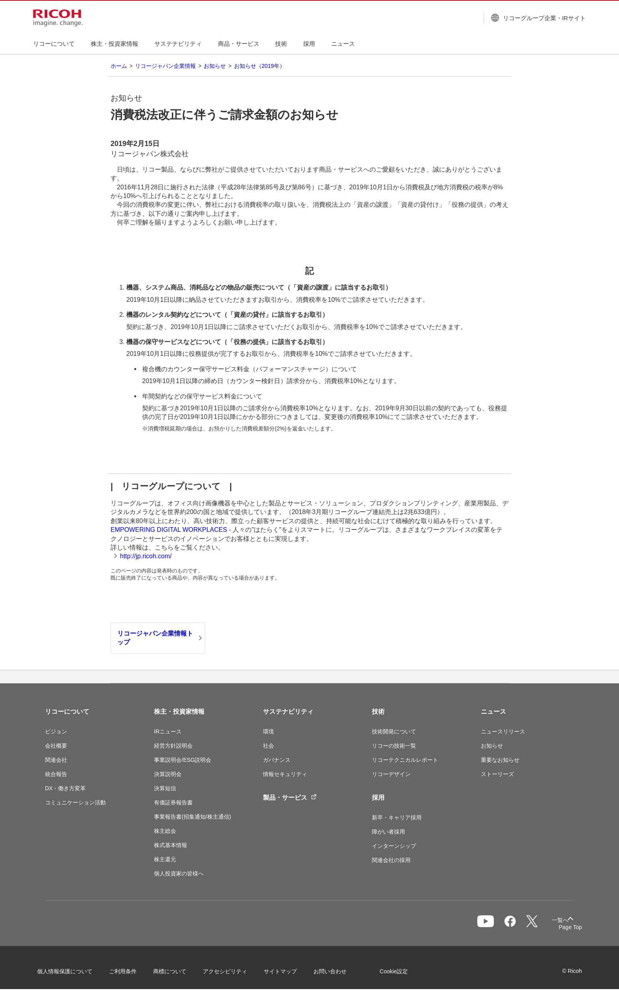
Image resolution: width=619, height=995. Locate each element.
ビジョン (56, 731)
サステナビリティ (288, 711)
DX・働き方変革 (65, 788)
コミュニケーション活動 (75, 802)
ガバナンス (277, 760)
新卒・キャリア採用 (397, 817)
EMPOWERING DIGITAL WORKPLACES (169, 529)
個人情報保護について (72, 971)
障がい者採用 (388, 832)
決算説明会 (168, 774)
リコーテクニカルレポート (405, 760)
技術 (378, 711)
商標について (177, 971)
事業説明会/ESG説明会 (182, 760)
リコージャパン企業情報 (165, 66)
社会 (268, 746)
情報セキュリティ (285, 774)
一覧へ (533, 924)
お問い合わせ (338, 971)
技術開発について (394, 731)
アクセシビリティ (233, 971)
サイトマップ (288, 971)
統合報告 (56, 774)
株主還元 (165, 859)
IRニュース (168, 731)
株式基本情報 (170, 845)
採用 (378, 797)
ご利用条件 (130, 971)
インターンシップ (394, 846)
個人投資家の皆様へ (179, 873)
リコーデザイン (391, 774)
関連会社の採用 (391, 860)
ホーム (119, 66)
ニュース (493, 711)
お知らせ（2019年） (259, 66)
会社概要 (56, 746)
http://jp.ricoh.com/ (146, 556)
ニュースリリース (503, 731)
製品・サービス (290, 797)
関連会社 (56, 760)
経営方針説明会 (173, 746)
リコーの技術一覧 (394, 746)
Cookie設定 (402, 971)
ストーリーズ (497, 774)
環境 (268, 731)
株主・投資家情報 (179, 711)
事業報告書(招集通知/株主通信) (192, 817)
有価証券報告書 (173, 802)
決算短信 (165, 788)
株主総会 (165, 831)
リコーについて (67, 711)
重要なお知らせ (500, 760)
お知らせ (215, 66)
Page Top (562, 927)
